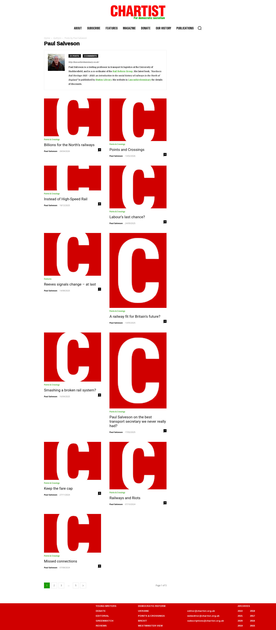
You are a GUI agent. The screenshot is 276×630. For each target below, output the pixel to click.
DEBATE (101, 611)
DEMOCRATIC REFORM (151, 606)
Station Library (103, 80)
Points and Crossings (126, 150)
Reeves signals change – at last (70, 284)
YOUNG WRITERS (106, 606)
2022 (240, 611)
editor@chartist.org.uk (201, 611)
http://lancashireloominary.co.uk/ (83, 62)
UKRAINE (143, 611)
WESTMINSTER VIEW (150, 625)
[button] (199, 28)
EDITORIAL (102, 616)
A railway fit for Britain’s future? (134, 316)
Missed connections (60, 561)
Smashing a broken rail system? (70, 390)
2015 (252, 625)
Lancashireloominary (139, 80)
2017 (252, 616)
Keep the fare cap (58, 488)
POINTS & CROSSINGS (151, 616)
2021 (240, 616)
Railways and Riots (124, 498)
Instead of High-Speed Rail (65, 199)
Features (47, 279)
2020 (240, 621)
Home (47, 38)
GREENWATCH (104, 621)
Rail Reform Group (123, 71)
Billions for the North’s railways (69, 145)
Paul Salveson (50, 151)
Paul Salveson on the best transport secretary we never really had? (137, 421)
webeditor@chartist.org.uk (203, 616)
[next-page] (83, 585)
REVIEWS (101, 625)
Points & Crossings (52, 139)
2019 (240, 625)
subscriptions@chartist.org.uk (205, 621)
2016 (252, 621)
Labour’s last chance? (127, 217)
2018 (252, 611)
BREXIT (142, 621)
